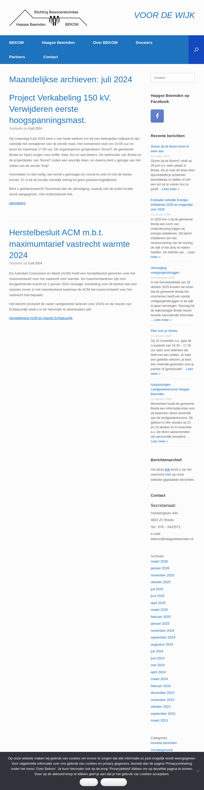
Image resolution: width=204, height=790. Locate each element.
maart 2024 (159, 679)
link (167, 469)
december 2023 (162, 693)
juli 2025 (157, 589)
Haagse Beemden (58, 42)
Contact (50, 57)
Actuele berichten (164, 743)
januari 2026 (160, 568)
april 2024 (158, 672)
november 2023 (162, 700)
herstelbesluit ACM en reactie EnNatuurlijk (41, 318)
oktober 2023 (161, 707)
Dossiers (144, 42)
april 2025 (158, 603)
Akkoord (88, 782)
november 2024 (162, 631)
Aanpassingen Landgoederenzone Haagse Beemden (170, 389)
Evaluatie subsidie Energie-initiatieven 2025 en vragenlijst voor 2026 (172, 204)
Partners (17, 57)
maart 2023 (159, 720)
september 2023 (163, 714)
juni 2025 (158, 596)
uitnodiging (17, 203)
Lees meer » (170, 189)
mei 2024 (158, 665)
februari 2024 (161, 686)
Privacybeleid (113, 782)
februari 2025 (161, 617)
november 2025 (162, 575)
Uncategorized (162, 750)
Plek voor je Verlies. (164, 331)
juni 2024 (158, 658)
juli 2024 (157, 651)
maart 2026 (159, 561)
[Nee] (197, 771)
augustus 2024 (162, 644)
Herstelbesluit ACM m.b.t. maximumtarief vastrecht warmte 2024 (69, 244)
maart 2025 (159, 610)
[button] (196, 49)
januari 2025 (160, 623)
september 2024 (163, 637)
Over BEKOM (105, 42)
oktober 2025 (161, 582)
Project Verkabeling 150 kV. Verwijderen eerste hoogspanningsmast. (60, 109)
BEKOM (16, 42)
